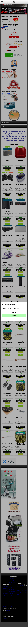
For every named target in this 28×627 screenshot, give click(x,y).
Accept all (13, 315)
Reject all (14, 312)
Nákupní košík (14, 1)
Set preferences (14, 318)
